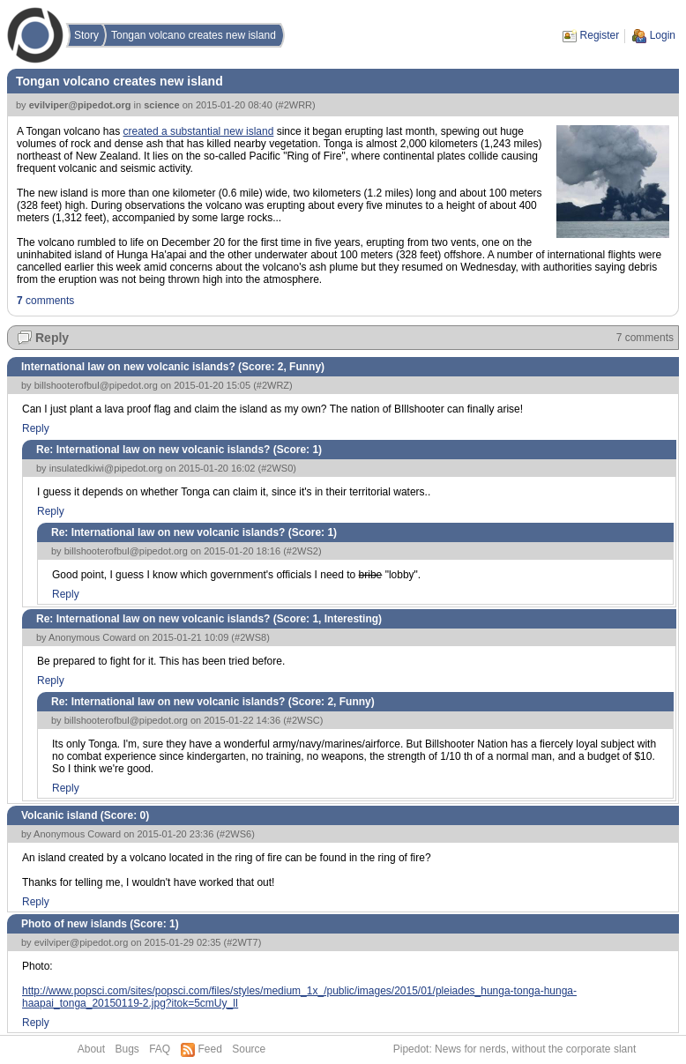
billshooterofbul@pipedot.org (96, 385)
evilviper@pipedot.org (80, 105)
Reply (52, 338)
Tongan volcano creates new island (193, 35)
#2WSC (303, 720)
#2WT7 (242, 942)
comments (45, 300)
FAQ (159, 1049)
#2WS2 (302, 551)
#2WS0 (277, 468)
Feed (210, 1049)
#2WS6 (235, 834)
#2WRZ (273, 385)
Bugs (126, 1049)
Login (662, 35)
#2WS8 (250, 637)
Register (600, 35)
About (91, 1049)
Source (248, 1049)
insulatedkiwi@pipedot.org (106, 468)
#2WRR (296, 105)
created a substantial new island (198, 131)
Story (86, 35)
